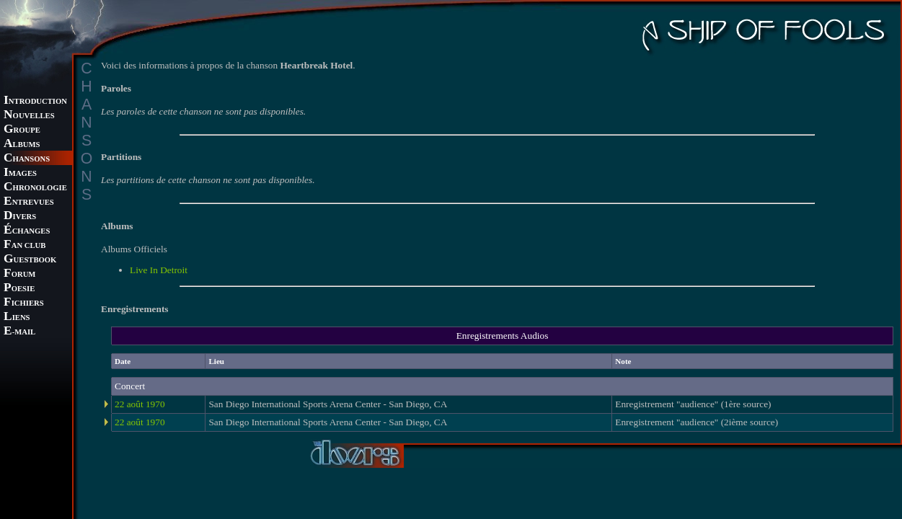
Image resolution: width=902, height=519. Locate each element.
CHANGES (27, 231)
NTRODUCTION (35, 101)
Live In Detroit (158, 270)
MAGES (20, 173)
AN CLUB (24, 245)
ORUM (19, 274)
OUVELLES (29, 116)
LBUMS (22, 144)
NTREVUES (29, 202)
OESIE (19, 289)
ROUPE (22, 130)
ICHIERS (24, 303)
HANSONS (27, 159)
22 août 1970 (140, 404)
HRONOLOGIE (35, 188)
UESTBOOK (30, 260)
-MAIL (19, 332)
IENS (17, 317)
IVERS (20, 217)
